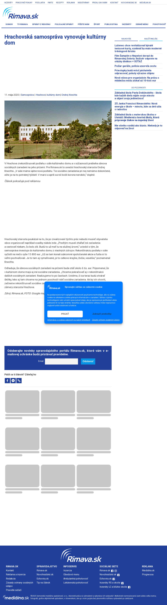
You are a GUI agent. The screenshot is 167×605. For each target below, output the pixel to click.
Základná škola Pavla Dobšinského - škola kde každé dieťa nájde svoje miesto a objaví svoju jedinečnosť (138, 95)
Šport (97, 24)
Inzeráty (8, 3)
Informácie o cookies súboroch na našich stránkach (68, 320)
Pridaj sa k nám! (99, 3)
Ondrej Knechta (69, 94)
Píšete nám (83, 24)
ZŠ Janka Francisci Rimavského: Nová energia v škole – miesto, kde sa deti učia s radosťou (138, 106)
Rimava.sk (42, 570)
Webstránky (83, 3)
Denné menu (142, 24)
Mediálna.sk (145, 3)
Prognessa (147, 574)
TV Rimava (22, 24)
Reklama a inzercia (15, 574)
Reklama (71, 3)
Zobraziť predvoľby (102, 314)
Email (40, 361)
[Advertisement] (58, 68)
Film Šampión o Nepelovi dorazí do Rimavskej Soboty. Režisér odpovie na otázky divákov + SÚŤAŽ (136, 58)
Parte (50, 3)
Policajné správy (64, 24)
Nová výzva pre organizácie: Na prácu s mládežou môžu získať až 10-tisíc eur (137, 79)
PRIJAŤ (65, 314)
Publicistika (111, 24)
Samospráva (27, 94)
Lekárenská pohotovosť (76, 582)
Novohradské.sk (45, 574)
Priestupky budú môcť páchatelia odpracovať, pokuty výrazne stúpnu (134, 72)
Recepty (60, 3)
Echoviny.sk (43, 578)
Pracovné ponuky (24, 3)
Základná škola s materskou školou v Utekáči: (137, 117)
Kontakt (114, 3)
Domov (9, 24)
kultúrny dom (53, 94)
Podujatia (40, 3)
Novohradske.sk (129, 3)
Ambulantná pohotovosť (76, 578)
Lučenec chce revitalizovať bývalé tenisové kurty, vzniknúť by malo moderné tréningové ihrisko (138, 48)
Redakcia (10, 578)
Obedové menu (71, 574)
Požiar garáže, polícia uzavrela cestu (135, 66)
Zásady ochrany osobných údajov (106, 320)
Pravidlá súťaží (13, 590)
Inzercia (67, 570)
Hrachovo (41, 94)
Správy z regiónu (41, 24)
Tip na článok (43, 582)
